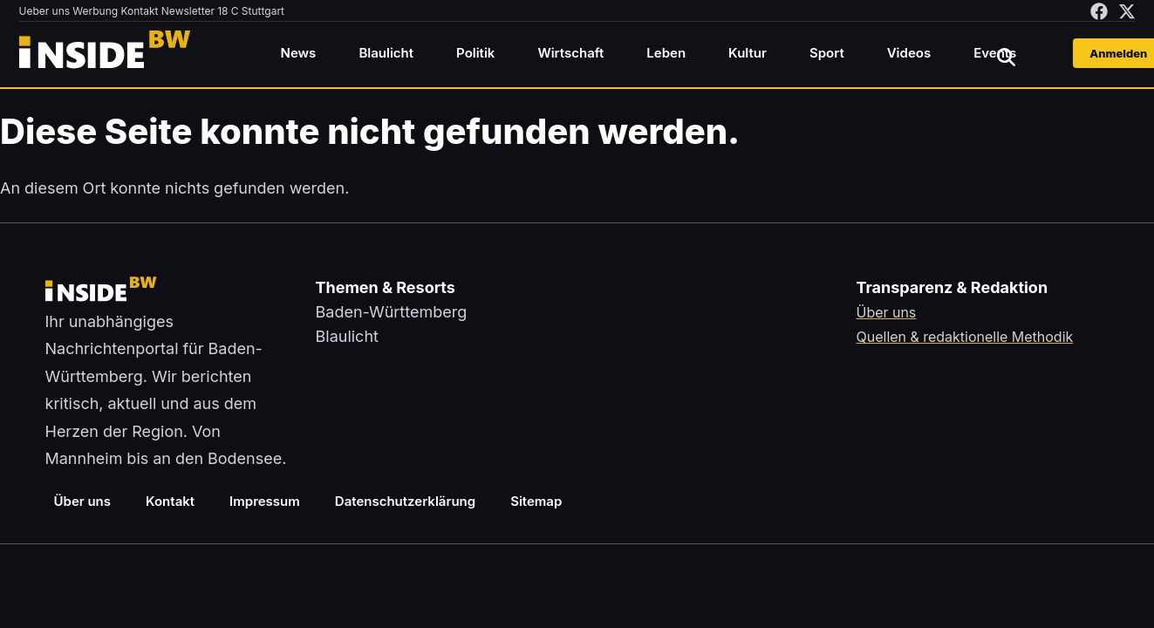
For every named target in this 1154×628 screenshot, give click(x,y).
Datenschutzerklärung (405, 501)
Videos (909, 52)
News (299, 52)
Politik (475, 52)
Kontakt (170, 501)
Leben (666, 52)
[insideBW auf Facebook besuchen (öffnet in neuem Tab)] (1099, 11)
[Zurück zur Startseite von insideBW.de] (106, 53)
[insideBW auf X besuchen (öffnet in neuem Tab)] (1127, 11)
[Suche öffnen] (1007, 57)
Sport (826, 52)
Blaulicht (385, 52)
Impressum (264, 501)
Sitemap (536, 501)
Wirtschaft (570, 52)
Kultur (747, 52)
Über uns (83, 501)
